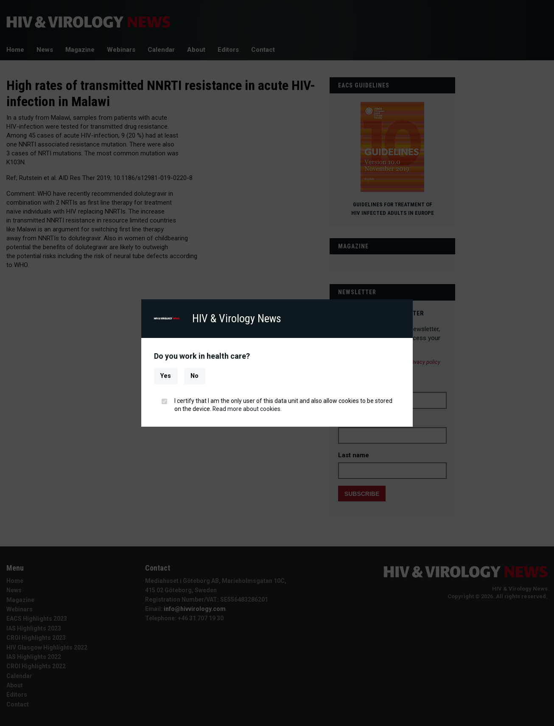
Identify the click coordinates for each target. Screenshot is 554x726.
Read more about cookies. (247, 408)
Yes (165, 376)
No (194, 376)
